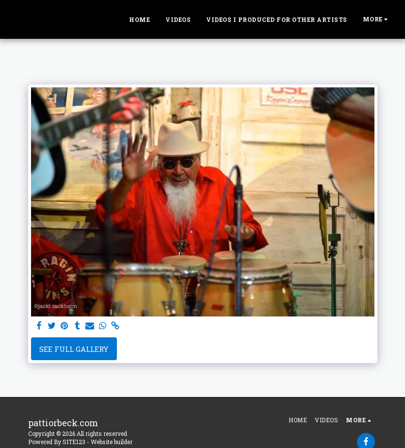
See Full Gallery (73, 349)
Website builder (111, 442)
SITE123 (74, 442)
